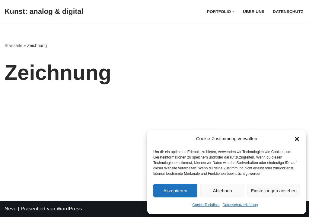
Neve (11, 209)
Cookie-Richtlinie (206, 205)
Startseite (13, 45)
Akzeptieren (175, 190)
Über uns (253, 11)
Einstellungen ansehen (274, 190)
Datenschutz (288, 11)
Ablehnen (222, 190)
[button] (297, 139)
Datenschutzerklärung (240, 205)
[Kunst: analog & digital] (44, 11)
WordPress (69, 209)
